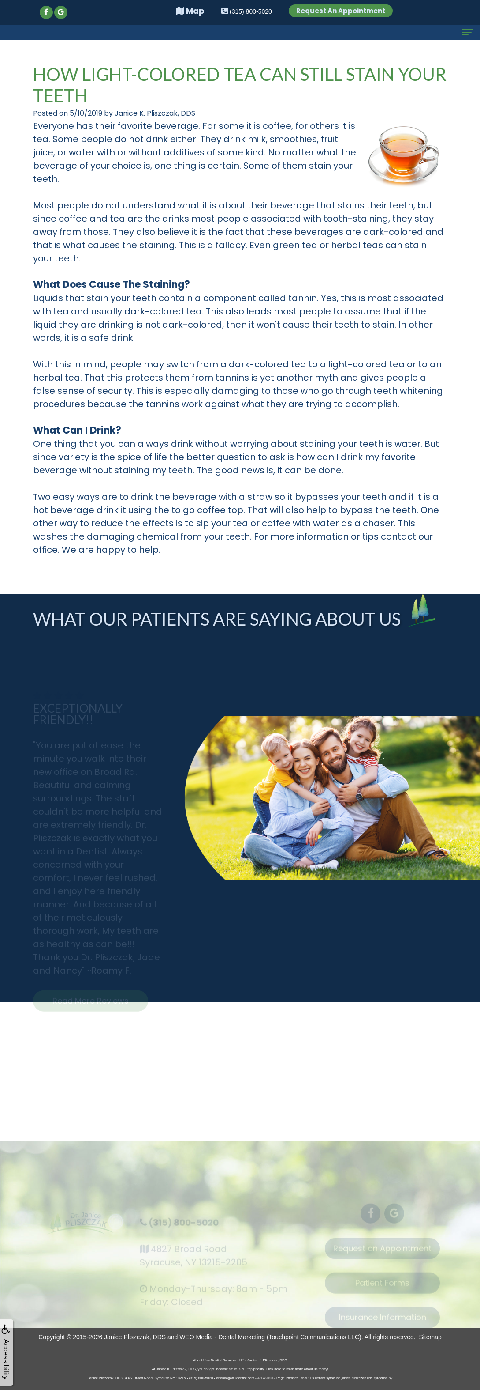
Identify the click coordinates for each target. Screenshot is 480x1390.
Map (190, 10)
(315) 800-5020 (184, 1226)
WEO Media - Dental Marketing (222, 1337)
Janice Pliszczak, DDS (135, 1337)
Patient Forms (382, 1287)
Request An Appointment (340, 10)
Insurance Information (382, 1321)
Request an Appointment (382, 1252)
